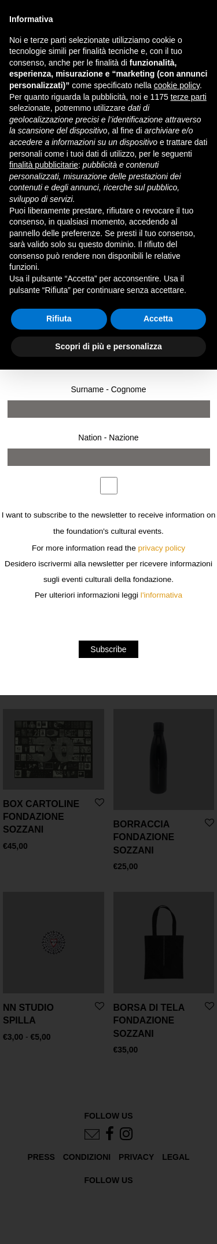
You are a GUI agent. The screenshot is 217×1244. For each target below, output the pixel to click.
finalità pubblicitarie (43, 164)
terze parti (189, 97)
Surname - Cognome (108, 389)
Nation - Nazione (108, 437)
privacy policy (162, 548)
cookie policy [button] (177, 85)
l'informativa (161, 595)
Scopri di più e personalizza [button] (108, 346)
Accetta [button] (158, 318)
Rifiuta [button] (59, 318)
